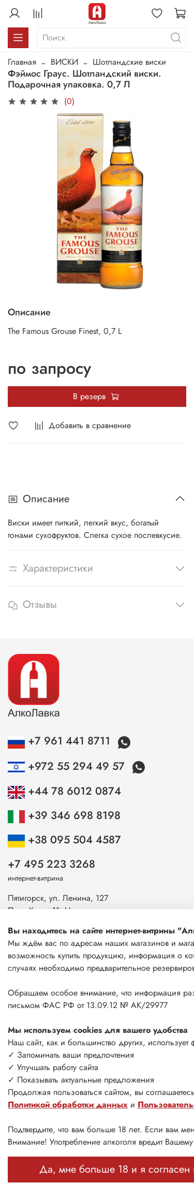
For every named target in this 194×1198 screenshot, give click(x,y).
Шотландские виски (129, 62)
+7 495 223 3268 (51, 864)
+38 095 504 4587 (64, 840)
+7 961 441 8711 (60, 741)
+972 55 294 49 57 (68, 766)
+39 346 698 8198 (64, 815)
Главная (22, 62)
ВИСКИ (64, 62)
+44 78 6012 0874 (64, 791)
